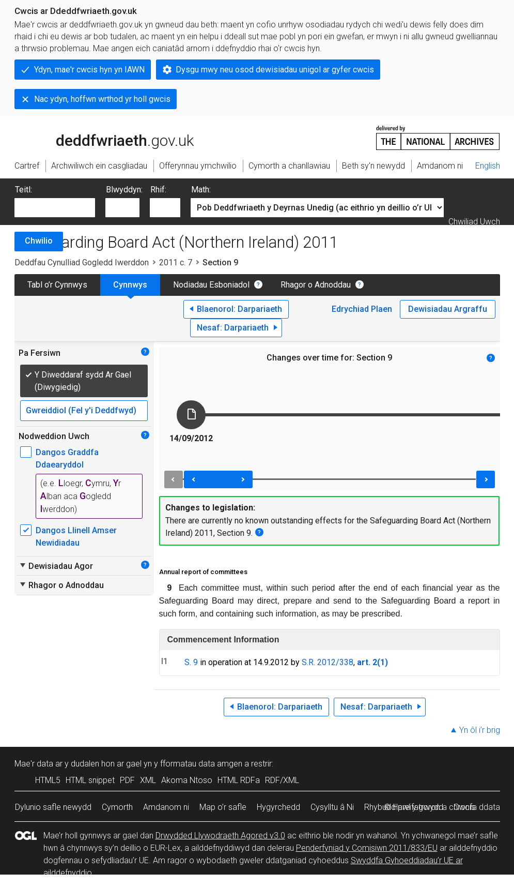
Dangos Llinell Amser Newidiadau (76, 536)
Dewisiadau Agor (56, 566)
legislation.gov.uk (96, 137)
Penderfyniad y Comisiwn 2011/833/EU (367, 848)
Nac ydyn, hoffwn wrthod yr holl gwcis (102, 99)
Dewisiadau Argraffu (447, 309)
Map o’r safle (222, 807)
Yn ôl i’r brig (479, 730)
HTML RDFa (238, 780)
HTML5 (47, 780)
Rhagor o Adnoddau (316, 285)
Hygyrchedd (278, 807)
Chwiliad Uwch (474, 222)
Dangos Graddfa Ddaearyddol (67, 458)
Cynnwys (130, 285)
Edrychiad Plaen (362, 309)
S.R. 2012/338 (327, 662)
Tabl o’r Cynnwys (57, 285)
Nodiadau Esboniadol (211, 285)
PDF (127, 780)
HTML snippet (90, 780)
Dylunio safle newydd (53, 807)
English (487, 166)
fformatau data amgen (201, 764)
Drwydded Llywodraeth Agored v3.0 (220, 835)
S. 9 (191, 662)
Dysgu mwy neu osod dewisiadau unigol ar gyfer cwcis (275, 69)
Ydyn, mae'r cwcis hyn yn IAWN (89, 69)
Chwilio (39, 241)
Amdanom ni (166, 807)
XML (148, 780)
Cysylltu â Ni (332, 807)
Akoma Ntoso (186, 780)
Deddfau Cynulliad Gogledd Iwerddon (81, 262)
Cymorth (117, 807)
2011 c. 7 (175, 262)
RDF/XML (282, 780)
